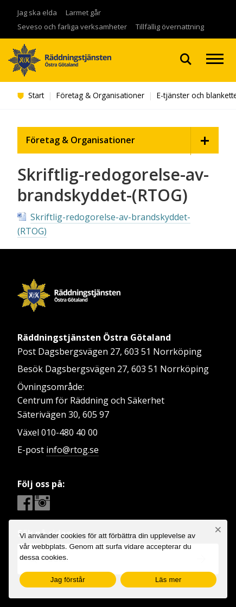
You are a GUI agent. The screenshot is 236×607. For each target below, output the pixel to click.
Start (30, 95)
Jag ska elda (37, 12)
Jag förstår (67, 580)
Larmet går (83, 12)
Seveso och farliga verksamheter (72, 26)
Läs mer (168, 580)
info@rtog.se (72, 450)
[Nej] (217, 529)
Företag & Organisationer (100, 95)
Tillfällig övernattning (170, 26)
